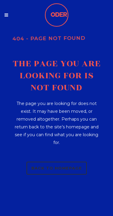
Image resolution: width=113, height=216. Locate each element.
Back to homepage (56, 168)
